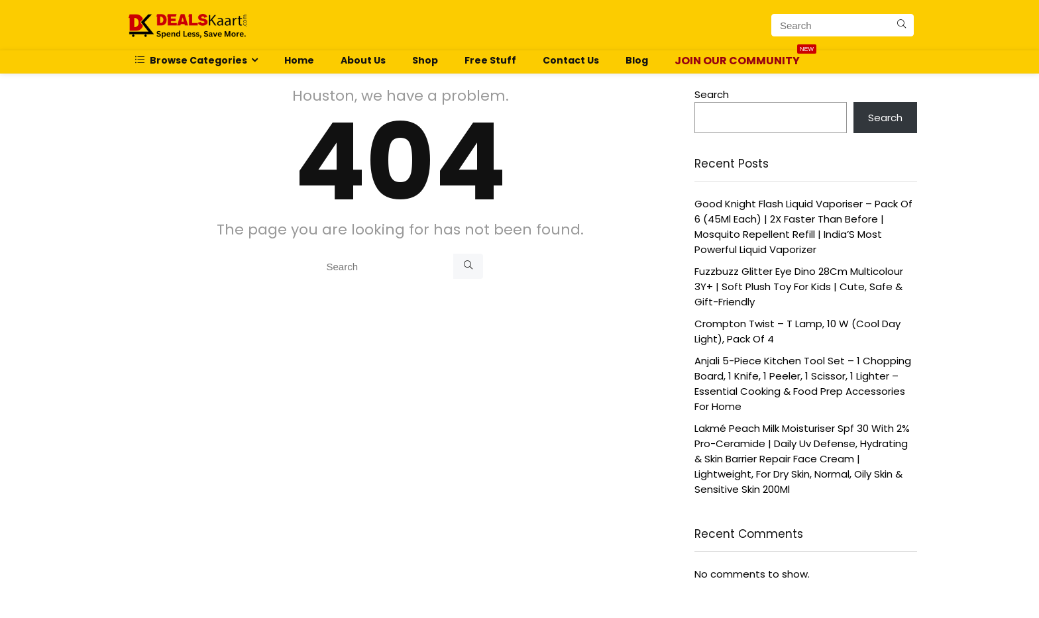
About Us (363, 60)
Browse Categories (191, 60)
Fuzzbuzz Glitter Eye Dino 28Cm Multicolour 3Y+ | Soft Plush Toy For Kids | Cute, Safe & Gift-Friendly (798, 286)
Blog (637, 60)
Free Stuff (490, 60)
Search (711, 94)
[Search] (901, 25)
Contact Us (571, 60)
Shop (425, 60)
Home (299, 60)
